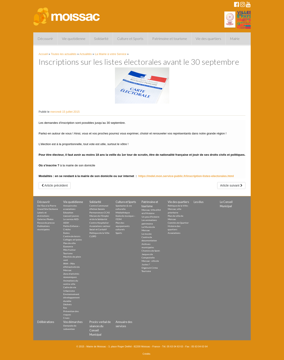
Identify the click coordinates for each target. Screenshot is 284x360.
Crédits (146, 353)
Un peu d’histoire (150, 216)
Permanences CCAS (99, 212)
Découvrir (45, 38)
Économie (68, 246)
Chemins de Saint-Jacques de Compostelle (151, 254)
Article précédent (54, 185)
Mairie (235, 38)
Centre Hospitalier (99, 222)
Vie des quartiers (208, 38)
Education (68, 212)
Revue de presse (46, 222)
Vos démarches (73, 322)
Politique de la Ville (99, 233)
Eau (65, 307)
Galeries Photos (45, 219)
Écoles (66, 233)
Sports (119, 233)
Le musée (147, 233)
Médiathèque (123, 212)
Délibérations (45, 322)
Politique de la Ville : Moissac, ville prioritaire (178, 209)
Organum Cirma (150, 267)
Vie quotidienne (73, 38)
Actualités (85, 54)
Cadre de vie (69, 287)
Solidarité (101, 38)
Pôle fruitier (69, 249)
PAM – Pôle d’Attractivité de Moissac (71, 267)
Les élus (198, 202)
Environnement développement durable (71, 297)
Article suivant (231, 185)
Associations (174, 233)
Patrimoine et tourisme (169, 38)
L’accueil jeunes (71, 215)
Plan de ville (69, 243)
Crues (66, 318)
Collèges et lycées (72, 239)
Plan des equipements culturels (123, 226)
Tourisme (68, 253)
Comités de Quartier (178, 222)
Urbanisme (69, 290)
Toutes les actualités (63, 54)
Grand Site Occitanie (47, 209)
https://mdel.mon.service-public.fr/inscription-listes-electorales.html (186, 176)
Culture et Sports (130, 38)
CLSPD (92, 236)
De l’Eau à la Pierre (46, 205)
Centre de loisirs (71, 236)
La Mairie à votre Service (110, 54)
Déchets (67, 304)
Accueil (43, 54)
